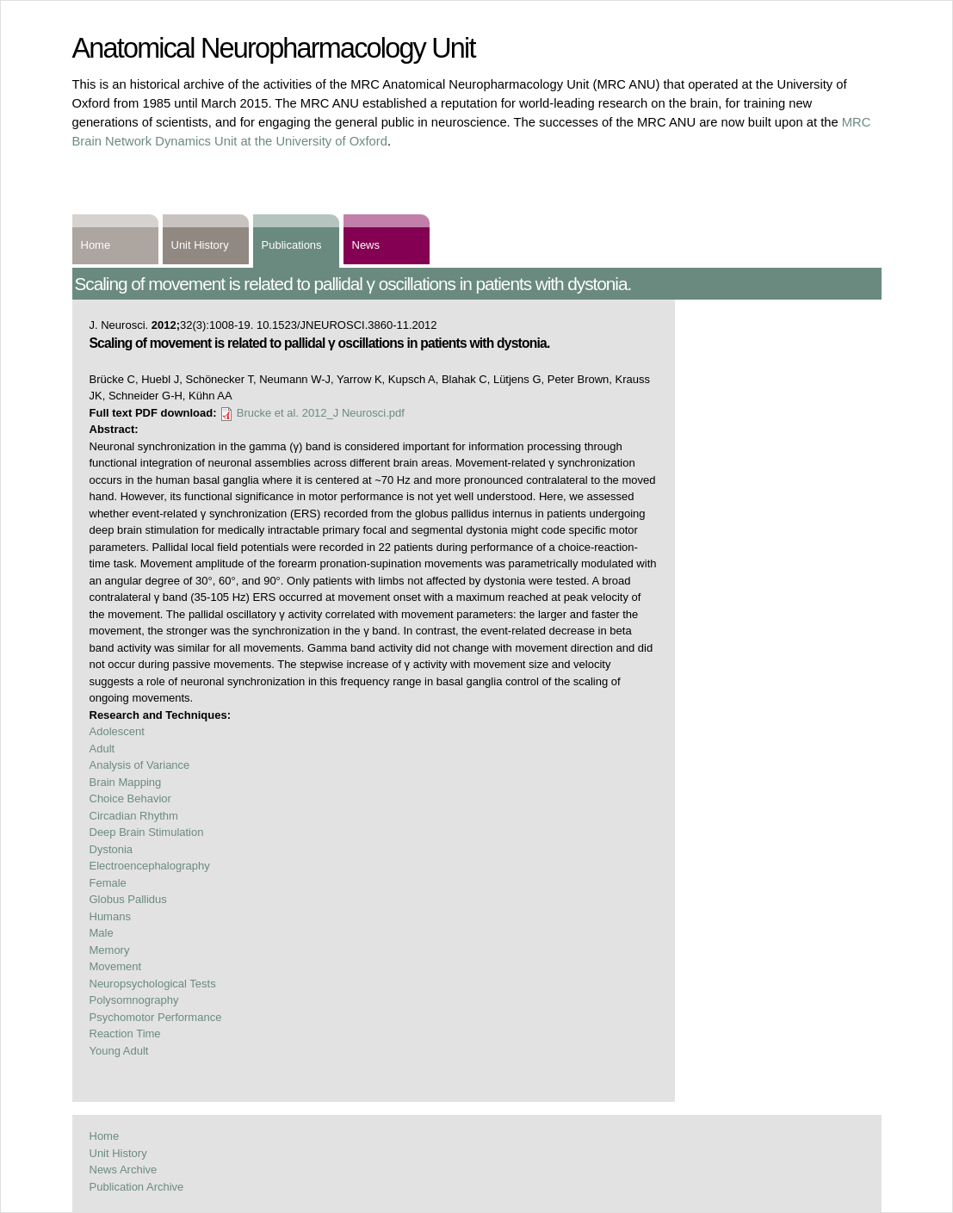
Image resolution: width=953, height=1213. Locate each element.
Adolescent (117, 731)
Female (108, 882)
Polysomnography (134, 999)
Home (96, 244)
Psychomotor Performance (156, 1017)
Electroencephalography (150, 865)
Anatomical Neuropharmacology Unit (273, 48)
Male (102, 932)
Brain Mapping (126, 782)
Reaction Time (125, 1033)
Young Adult (119, 1050)
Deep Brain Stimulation (147, 832)
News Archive (124, 1169)
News (366, 244)
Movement (116, 966)
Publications (292, 244)
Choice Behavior (130, 798)
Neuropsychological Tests (153, 983)
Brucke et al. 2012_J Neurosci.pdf (321, 412)
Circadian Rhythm (134, 815)
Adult (102, 748)
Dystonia (111, 849)
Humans (110, 916)
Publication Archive (137, 1186)
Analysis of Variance (140, 764)
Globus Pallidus (128, 899)
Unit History (200, 244)
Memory (110, 950)
